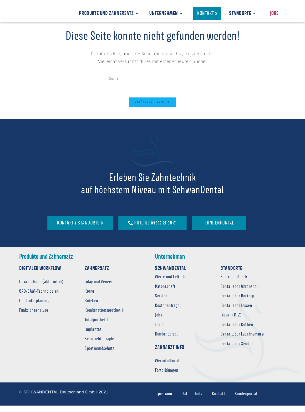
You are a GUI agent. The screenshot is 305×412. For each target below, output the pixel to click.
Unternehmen (165, 14)
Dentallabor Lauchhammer (242, 340)
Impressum (162, 400)
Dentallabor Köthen (236, 330)
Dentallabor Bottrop (237, 302)
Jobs (274, 14)
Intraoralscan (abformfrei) (41, 287)
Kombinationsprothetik (104, 316)
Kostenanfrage (167, 311)
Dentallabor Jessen (236, 311)
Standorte (242, 14)
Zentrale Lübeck (233, 283)
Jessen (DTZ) (231, 321)
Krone (89, 297)
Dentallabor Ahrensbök (239, 292)
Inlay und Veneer (99, 287)
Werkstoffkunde (168, 367)
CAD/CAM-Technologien (39, 297)
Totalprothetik (96, 326)
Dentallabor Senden (237, 349)
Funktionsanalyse (33, 316)
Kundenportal (166, 340)
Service (161, 302)
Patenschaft (165, 292)
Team (159, 330)
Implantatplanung (34, 307)
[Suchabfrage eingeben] (152, 84)
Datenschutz (192, 400)
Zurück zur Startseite (152, 108)
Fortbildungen (166, 376)
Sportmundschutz (99, 354)
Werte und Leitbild (170, 283)
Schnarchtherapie (99, 345)
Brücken (91, 307)
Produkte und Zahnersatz (108, 14)
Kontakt (218, 400)
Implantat (93, 335)
